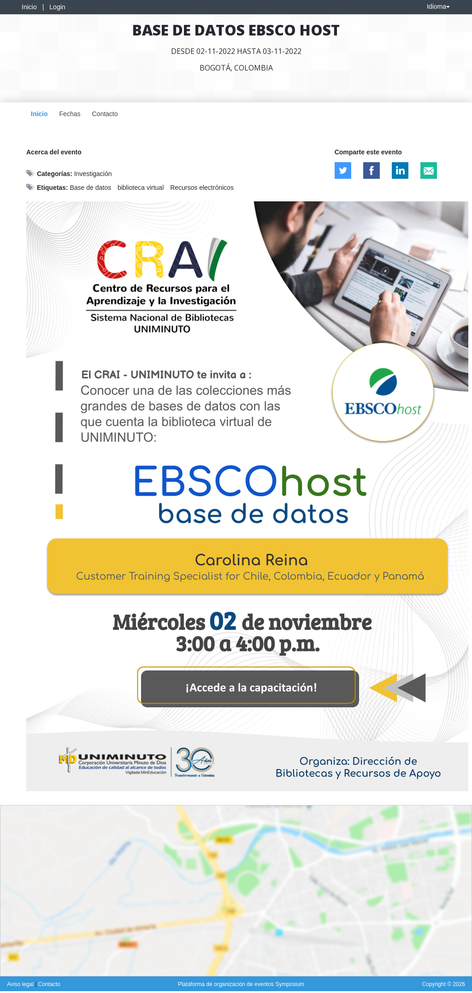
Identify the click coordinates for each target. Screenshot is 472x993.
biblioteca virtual (141, 187)
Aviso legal (21, 984)
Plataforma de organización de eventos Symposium (241, 984)
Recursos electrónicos (202, 187)
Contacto (105, 114)
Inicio (29, 7)
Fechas (70, 114)
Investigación (93, 173)
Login (57, 7)
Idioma (438, 6)
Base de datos (90, 187)
